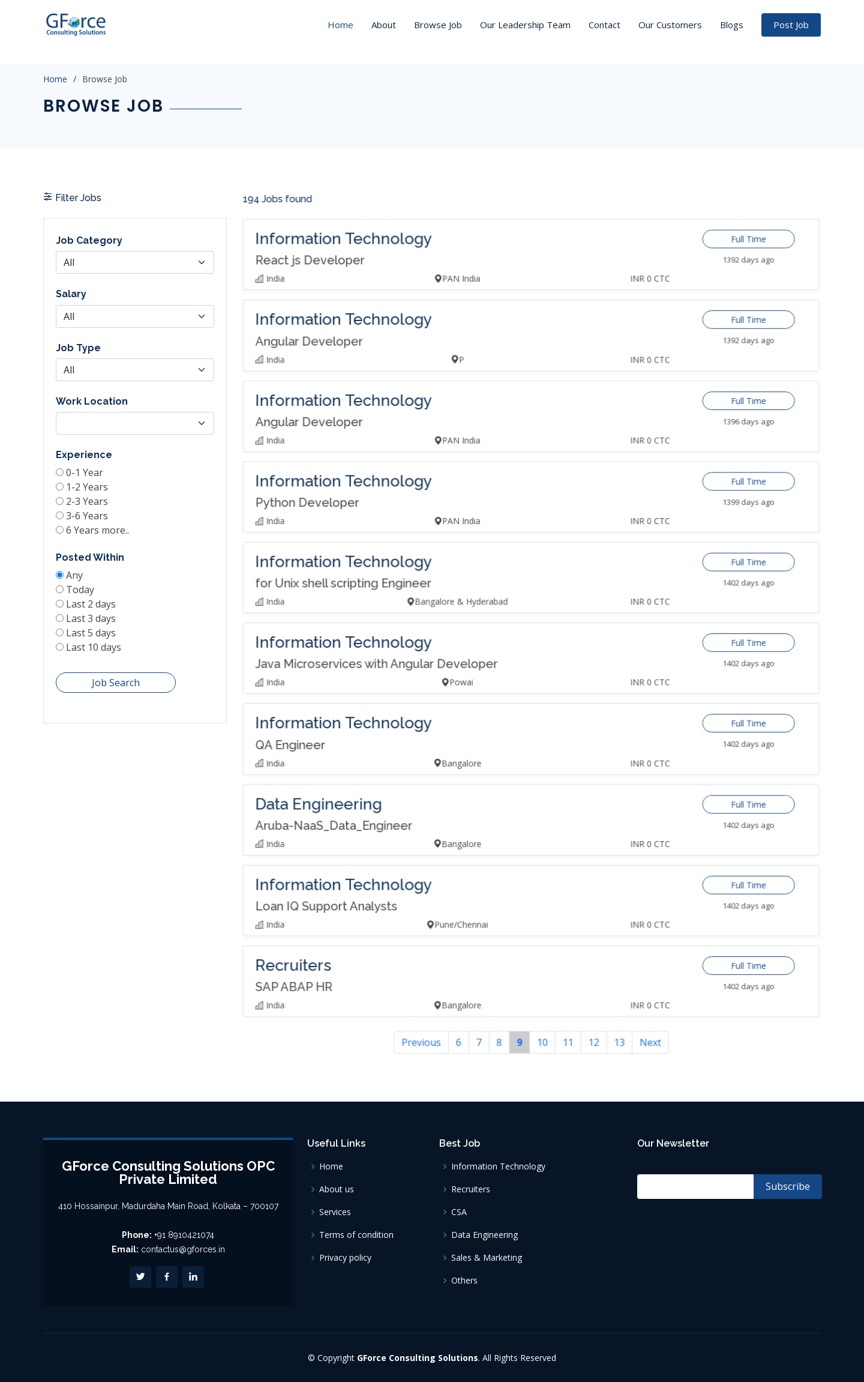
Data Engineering (484, 1235)
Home (340, 25)
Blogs (731, 25)
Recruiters (470, 1189)
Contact (604, 25)
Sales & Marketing (486, 1258)
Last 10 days (97, 651)
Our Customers (670, 25)
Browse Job (438, 25)
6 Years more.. (101, 544)
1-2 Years (91, 504)
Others (464, 1280)
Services (335, 1212)
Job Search (117, 684)
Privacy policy (345, 1258)
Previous (436, 990)
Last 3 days (95, 625)
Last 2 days (95, 612)
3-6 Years (91, 531)
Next (633, 990)
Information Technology (498, 1166)
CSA (459, 1212)
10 (540, 990)
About (383, 25)
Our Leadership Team (525, 25)
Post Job (791, 25)
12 (584, 990)
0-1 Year (89, 491)
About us (336, 1189)
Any (80, 585)
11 (562, 990)
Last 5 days (95, 638)
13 (606, 990)
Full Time (718, 298)
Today (85, 599)
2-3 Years (91, 517)
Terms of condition (356, 1235)
